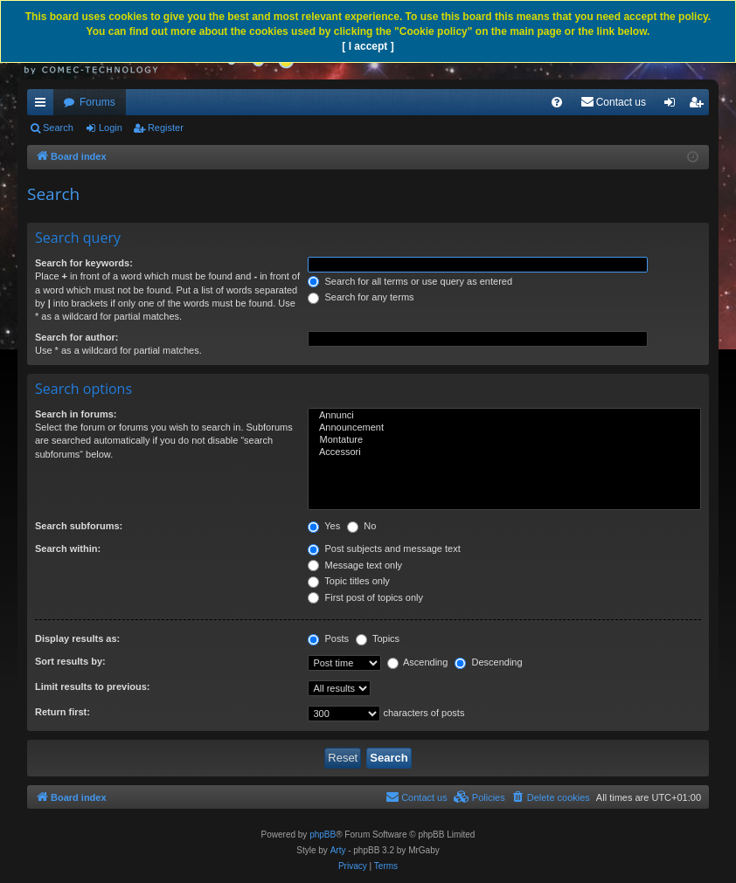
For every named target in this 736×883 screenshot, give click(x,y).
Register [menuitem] (700, 105)
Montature (504, 440)
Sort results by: (70, 661)
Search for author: (76, 337)
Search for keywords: (84, 263)
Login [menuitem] (673, 105)
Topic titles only (348, 581)
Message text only (355, 565)
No (361, 526)
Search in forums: (76, 414)
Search (58, 127)
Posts (328, 638)
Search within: (68, 548)
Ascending (417, 662)
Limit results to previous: (92, 686)
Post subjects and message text (384, 548)
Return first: (62, 712)
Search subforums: (78, 526)
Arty (338, 850)
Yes (324, 526)
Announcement (504, 428)
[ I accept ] (367, 46)
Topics (377, 638)
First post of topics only (365, 597)
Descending (488, 662)
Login (110, 127)
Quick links (43, 105)
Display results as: (77, 638)
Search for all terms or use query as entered (410, 281)
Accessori (504, 452)
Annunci (504, 416)
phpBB (322, 834)
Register (166, 127)
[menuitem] (557, 102)
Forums (97, 102)
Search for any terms (360, 297)
